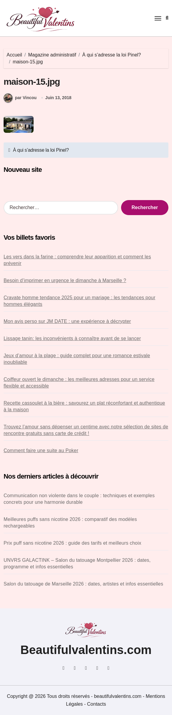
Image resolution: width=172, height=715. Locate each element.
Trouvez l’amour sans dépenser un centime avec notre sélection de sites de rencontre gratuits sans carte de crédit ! (86, 430)
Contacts (96, 704)
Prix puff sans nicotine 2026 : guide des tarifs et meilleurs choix (72, 543)
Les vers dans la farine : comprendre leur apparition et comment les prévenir (77, 260)
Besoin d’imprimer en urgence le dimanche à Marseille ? (65, 280)
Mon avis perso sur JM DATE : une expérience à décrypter (67, 321)
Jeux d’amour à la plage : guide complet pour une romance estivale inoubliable (77, 359)
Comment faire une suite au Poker (41, 450)
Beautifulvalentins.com (86, 649)
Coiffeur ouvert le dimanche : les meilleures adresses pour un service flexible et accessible (79, 382)
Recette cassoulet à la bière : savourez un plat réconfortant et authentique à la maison (84, 406)
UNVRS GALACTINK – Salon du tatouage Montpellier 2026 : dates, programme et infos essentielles (77, 563)
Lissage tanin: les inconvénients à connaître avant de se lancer (72, 338)
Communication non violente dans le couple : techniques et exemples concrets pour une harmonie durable (79, 499)
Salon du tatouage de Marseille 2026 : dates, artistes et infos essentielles (83, 583)
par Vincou (20, 97)
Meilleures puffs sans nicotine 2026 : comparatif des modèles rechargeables (70, 522)
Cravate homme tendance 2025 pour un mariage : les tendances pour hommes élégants (79, 301)
